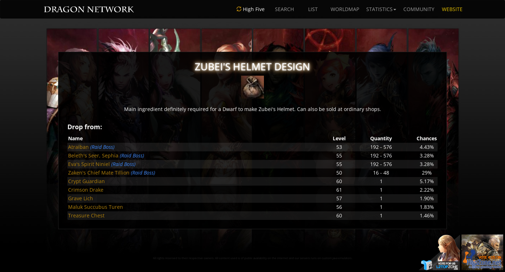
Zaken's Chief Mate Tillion (98, 172)
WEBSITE (452, 9)
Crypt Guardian (86, 181)
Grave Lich (80, 198)
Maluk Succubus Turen (95, 206)
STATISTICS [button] (381, 9)
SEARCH (284, 9)
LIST (313, 9)
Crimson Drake (85, 189)
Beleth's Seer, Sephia (93, 155)
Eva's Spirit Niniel (89, 164)
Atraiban (78, 146)
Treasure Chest (86, 215)
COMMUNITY (418, 9)
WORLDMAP (345, 9)
